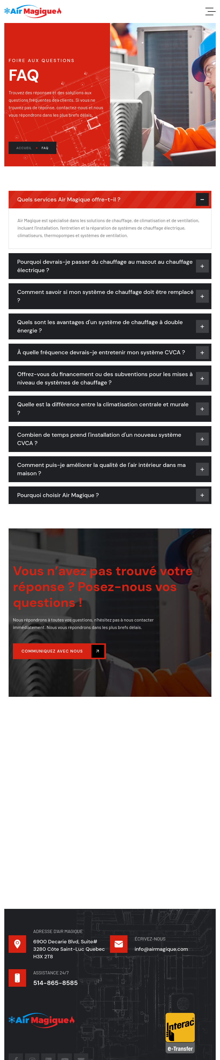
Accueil (26, 148)
